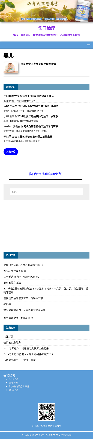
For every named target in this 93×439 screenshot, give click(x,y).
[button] (88, 45)
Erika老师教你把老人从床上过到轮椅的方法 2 (28, 354)
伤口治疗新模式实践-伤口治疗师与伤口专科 (41, 106)
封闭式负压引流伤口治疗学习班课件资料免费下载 (48, 126)
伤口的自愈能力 (12, 342)
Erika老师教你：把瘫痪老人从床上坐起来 (26, 348)
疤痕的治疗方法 (12, 282)
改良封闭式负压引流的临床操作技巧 (23, 265)
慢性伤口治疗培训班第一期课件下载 (23, 298)
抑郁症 (7, 304)
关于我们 (13, 379)
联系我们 (13, 390)
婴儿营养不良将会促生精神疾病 (38, 64)
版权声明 (13, 383)
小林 (6, 116)
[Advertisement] (30, 225)
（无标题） (10, 337)
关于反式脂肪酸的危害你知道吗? (21, 277)
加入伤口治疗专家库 (19, 386)
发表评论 (10, 151)
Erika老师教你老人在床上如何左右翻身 (49, 96)
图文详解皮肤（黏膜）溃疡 (18, 318)
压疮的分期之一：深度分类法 (20, 360)
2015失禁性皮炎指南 (15, 271)
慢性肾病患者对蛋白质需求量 (36, 137)
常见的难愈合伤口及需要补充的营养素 (25, 310)
